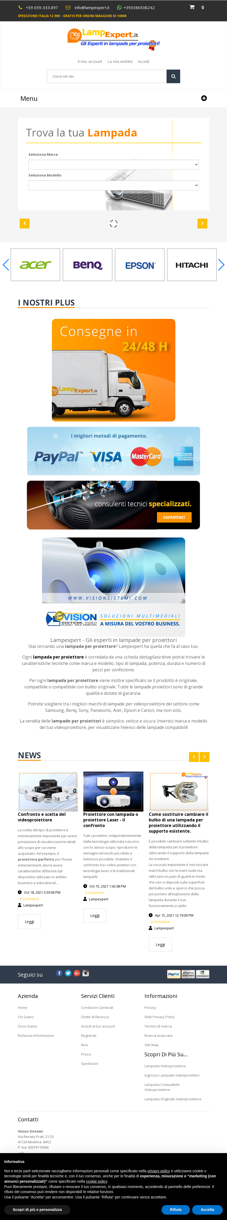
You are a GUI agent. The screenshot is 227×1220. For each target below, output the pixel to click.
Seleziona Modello (44, 175)
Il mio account (90, 61)
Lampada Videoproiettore (165, 1066)
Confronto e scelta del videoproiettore (42, 817)
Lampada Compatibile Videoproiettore (162, 1087)
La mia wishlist (120, 61)
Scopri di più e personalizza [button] (37, 1209)
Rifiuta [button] (176, 1209)
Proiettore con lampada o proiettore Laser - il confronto (110, 819)
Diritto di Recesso (95, 1016)
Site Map (152, 1044)
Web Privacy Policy (160, 1016)
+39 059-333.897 (42, 7)
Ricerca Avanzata (158, 1035)
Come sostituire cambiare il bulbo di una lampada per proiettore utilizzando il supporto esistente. (178, 822)
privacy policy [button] (159, 1171)
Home (22, 1007)
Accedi (143, 61)
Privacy (150, 1007)
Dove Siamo (27, 1026)
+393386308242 (139, 8)
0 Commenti (29, 898)
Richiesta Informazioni (36, 1035)
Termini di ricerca (158, 1026)
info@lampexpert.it (92, 7)
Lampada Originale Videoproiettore (173, 1099)
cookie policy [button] (96, 1181)
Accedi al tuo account (98, 1026)
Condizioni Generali (97, 1007)
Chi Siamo (26, 1016)
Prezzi (86, 1054)
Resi (84, 1044)
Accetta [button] (207, 1209)
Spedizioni (89, 1063)
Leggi (29, 921)
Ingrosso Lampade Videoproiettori (172, 1075)
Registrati (88, 1035)
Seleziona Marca (43, 154)
